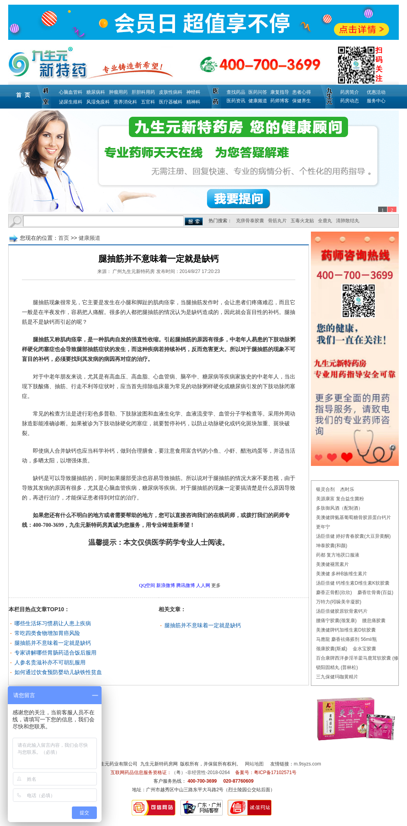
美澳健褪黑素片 (332, 564)
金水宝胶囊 (364, 648)
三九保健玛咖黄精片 (337, 677)
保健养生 (301, 100)
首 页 (23, 95)
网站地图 (254, 764)
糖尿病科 (95, 92)
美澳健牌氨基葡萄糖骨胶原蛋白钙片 (353, 517)
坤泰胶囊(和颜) (331, 545)
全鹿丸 (325, 220)
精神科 (193, 102)
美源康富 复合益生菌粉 (340, 498)
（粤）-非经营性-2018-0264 (200, 772)
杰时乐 (347, 489)
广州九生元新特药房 (133, 271)
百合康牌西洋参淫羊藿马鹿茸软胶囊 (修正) (360, 658)
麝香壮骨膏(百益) (375, 592)
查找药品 (236, 92)
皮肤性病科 (170, 92)
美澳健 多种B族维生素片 (341, 573)
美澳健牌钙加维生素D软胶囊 (346, 630)
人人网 (203, 585)
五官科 (148, 102)
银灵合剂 (325, 489)
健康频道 (257, 100)
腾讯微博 (185, 585)
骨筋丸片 (277, 220)
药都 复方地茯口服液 (337, 555)
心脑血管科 (70, 92)
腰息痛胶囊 (374, 620)
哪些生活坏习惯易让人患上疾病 (52, 623)
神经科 (193, 92)
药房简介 (349, 92)
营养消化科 (125, 102)
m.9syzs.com (307, 764)
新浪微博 (165, 585)
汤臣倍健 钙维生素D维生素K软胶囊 (352, 583)
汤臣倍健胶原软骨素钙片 (342, 611)
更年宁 (323, 527)
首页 (63, 238)
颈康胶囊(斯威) (331, 648)
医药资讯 (236, 100)
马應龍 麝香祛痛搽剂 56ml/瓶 (346, 639)
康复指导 (279, 92)
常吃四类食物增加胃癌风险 (47, 633)
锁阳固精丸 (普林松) (337, 667)
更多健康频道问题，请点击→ (142, 564)
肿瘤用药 (118, 92)
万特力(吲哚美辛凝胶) (338, 602)
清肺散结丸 (347, 220)
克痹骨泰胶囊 (250, 220)
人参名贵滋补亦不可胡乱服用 (50, 662)
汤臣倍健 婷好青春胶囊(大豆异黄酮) (353, 536)
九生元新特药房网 (159, 764)
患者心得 (301, 92)
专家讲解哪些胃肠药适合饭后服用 (55, 652)
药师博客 (279, 100)
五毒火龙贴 (302, 220)
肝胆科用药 (143, 92)
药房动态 (349, 100)
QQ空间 (147, 585)
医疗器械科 (170, 102)
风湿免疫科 (98, 102)
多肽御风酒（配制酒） (339, 508)
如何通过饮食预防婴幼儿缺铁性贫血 (58, 672)
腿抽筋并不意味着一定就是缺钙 (52, 643)
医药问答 (257, 92)
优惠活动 (376, 92)
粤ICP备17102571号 (275, 772)
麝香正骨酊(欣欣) (334, 592)
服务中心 (376, 100)
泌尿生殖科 (70, 102)
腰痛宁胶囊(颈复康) (336, 620)
